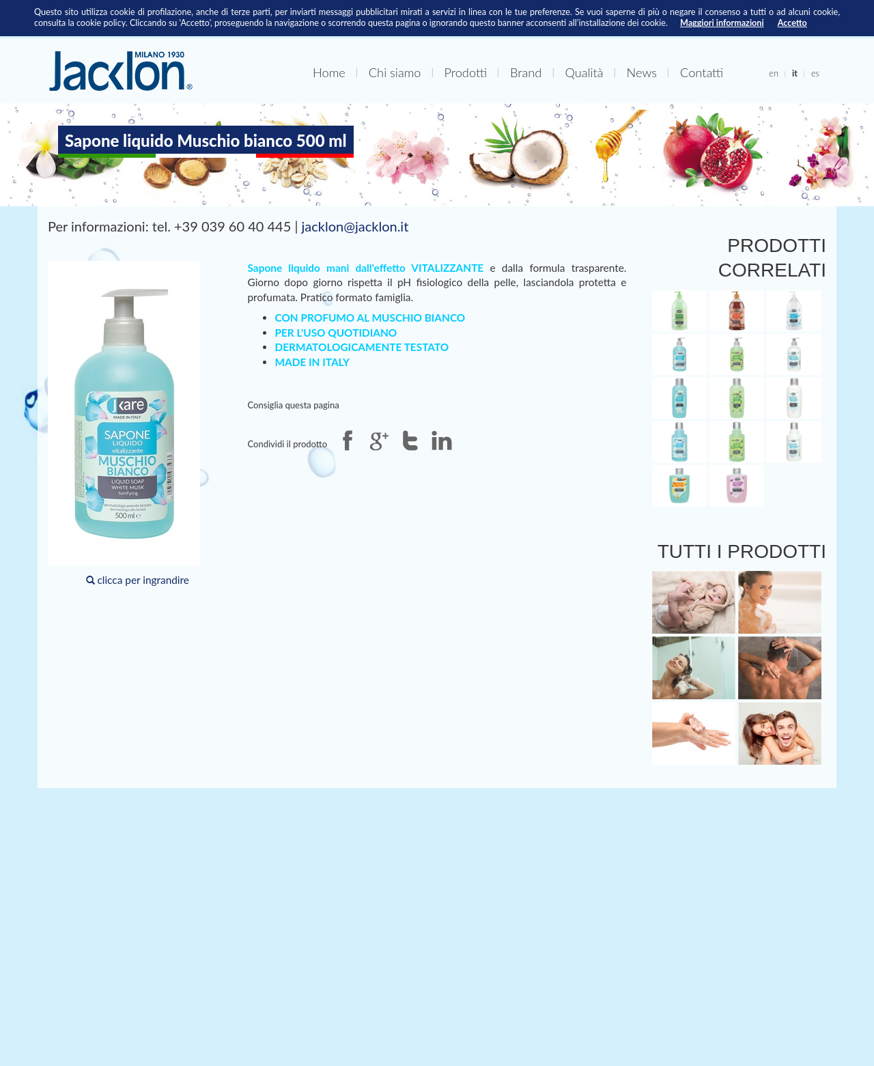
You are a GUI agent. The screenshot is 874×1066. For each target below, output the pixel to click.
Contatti (701, 72)
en (773, 73)
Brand (525, 72)
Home (329, 72)
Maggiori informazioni (722, 23)
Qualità (584, 72)
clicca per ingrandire (124, 423)
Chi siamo (395, 72)
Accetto (792, 23)
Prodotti (465, 72)
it (795, 73)
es (815, 73)
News (642, 72)
